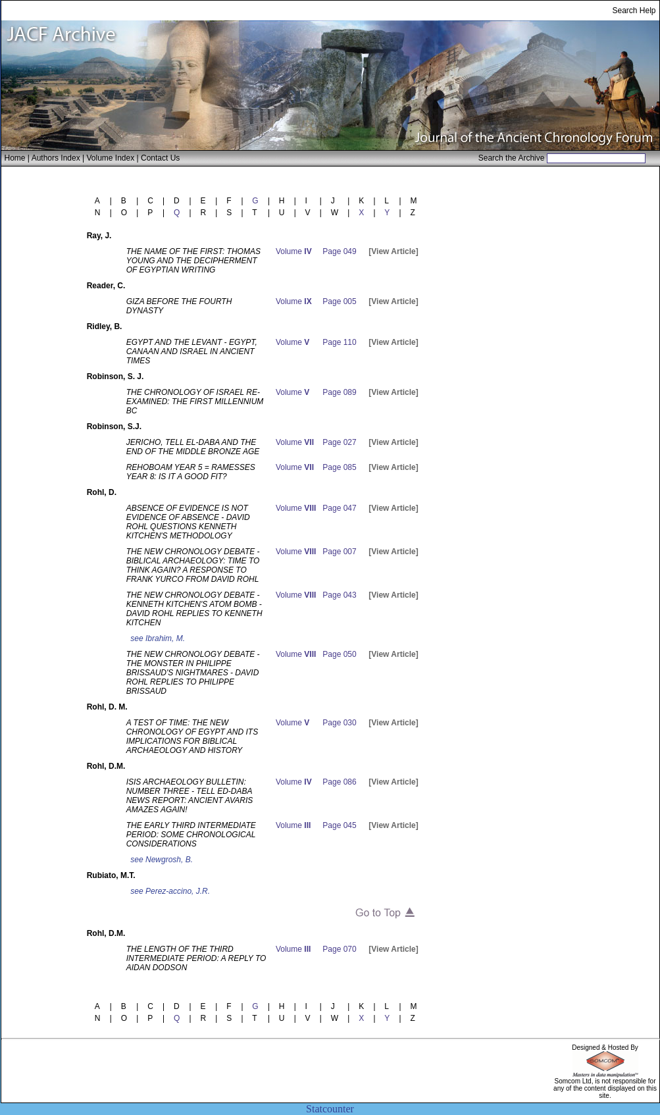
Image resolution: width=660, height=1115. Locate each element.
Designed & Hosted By (605, 1047)
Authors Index (56, 158)
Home (15, 158)
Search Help (633, 10)
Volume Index (110, 158)
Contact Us (160, 158)
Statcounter (330, 1108)
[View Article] (393, 251)
